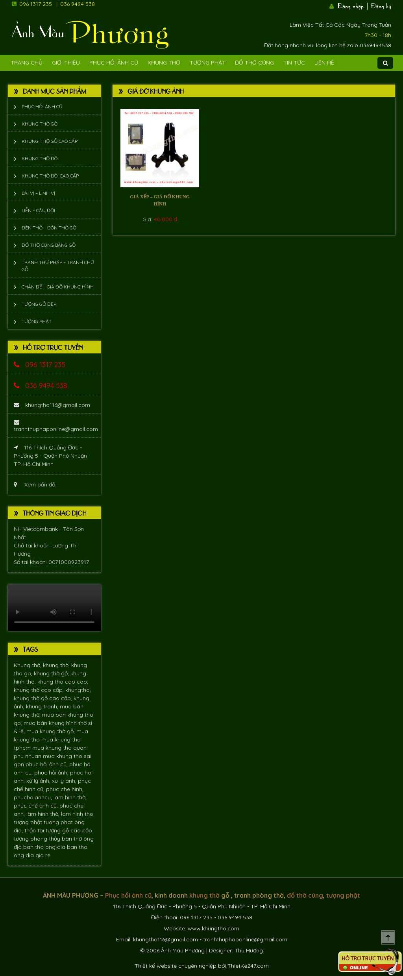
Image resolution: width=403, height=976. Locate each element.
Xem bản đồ (34, 484)
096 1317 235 (35, 3)
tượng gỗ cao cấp (69, 830)
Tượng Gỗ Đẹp (39, 304)
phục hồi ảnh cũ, (47, 764)
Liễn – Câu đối (38, 210)
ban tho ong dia (45, 846)
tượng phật (29, 822)
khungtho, (78, 689)
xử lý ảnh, (39, 780)
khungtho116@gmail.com (52, 405)
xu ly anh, (65, 780)
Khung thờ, (28, 665)
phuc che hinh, (64, 789)
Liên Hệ (324, 62)
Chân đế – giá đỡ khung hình (58, 287)
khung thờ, (57, 665)
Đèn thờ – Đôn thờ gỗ (49, 228)
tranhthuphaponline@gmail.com (56, 426)
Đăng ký (381, 5)
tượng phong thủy (38, 838)
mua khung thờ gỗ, (51, 731)
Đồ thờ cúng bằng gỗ (49, 245)
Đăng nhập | (353, 5)
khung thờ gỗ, (52, 673)
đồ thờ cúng (305, 895)
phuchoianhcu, (34, 797)
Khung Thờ (164, 62)
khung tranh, (43, 706)
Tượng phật (208, 62)
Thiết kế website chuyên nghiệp (175, 965)
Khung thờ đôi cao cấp (50, 176)
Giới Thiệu (66, 62)
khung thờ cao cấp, (39, 689)
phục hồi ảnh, (52, 772)
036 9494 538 (77, 3)
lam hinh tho (77, 813)
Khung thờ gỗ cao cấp (50, 141)
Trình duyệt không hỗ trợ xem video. (54, 607)
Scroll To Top (388, 937)
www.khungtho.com (213, 928)
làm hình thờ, (70, 797)
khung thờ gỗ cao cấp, (44, 698)
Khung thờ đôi (40, 158)
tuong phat (59, 822)
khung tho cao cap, (62, 681)
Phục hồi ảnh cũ (113, 62)
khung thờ (204, 895)
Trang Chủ (27, 62)
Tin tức (294, 62)
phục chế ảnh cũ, (36, 805)
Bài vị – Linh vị (38, 193)
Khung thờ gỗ (39, 124)
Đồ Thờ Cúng (254, 62)
